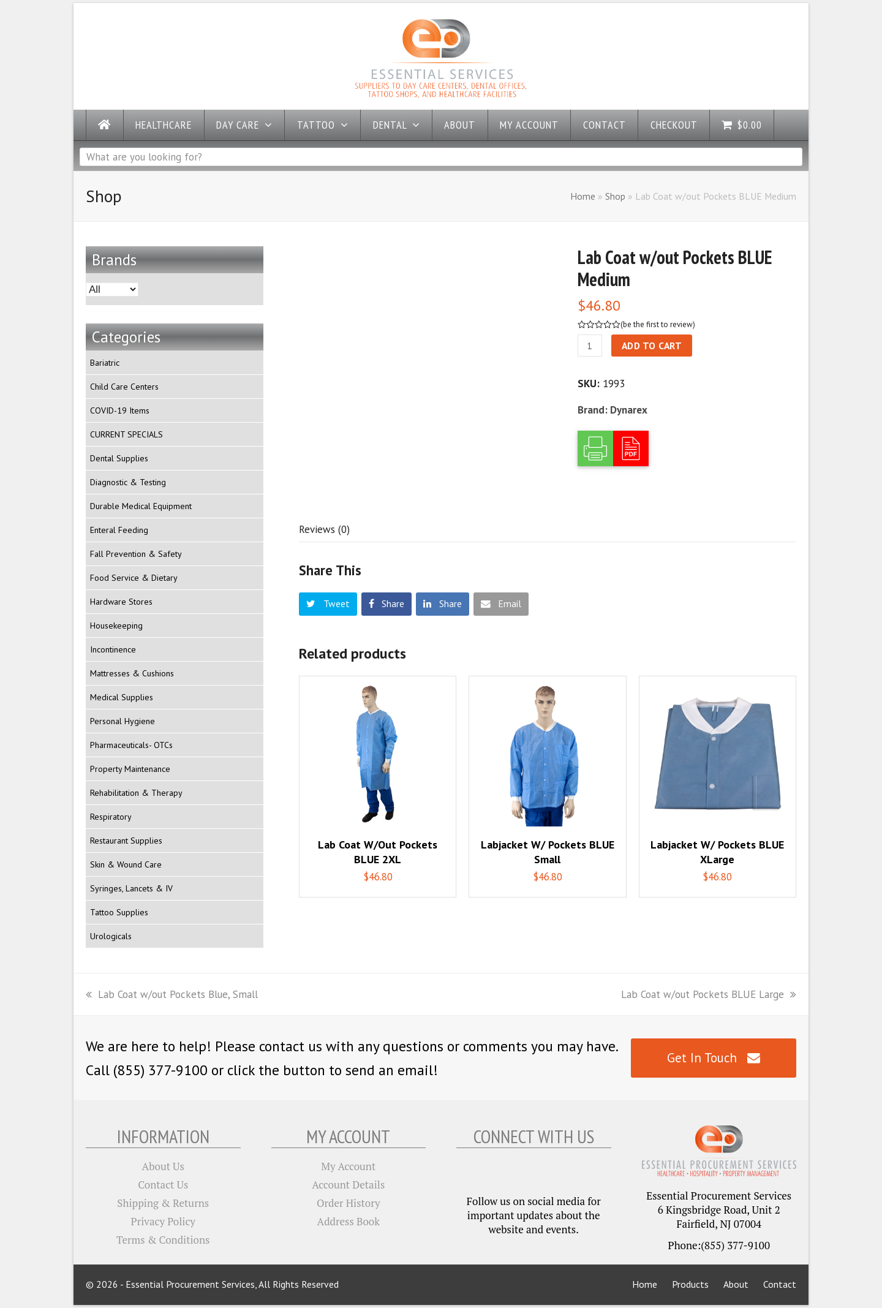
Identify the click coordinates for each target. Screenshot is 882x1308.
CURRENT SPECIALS (126, 434)
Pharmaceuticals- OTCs (131, 744)
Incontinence (113, 649)
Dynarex (628, 410)
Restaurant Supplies (126, 840)
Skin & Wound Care (126, 864)
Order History (348, 1203)
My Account (348, 1166)
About (735, 1284)
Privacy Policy (163, 1221)
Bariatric (104, 362)
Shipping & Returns (163, 1203)
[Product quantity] (590, 346)
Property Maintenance (130, 768)
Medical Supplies (121, 697)
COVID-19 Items (119, 410)
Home (582, 196)
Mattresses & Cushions (132, 673)
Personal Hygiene (122, 721)
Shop (615, 196)
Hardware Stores (121, 601)
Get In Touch (713, 1057)
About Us (163, 1166)
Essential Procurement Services (190, 1284)
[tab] (324, 529)
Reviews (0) (324, 529)
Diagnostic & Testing (128, 482)
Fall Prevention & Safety (136, 553)
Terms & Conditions (162, 1240)
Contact (779, 1284)
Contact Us (163, 1185)
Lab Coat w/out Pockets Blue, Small (172, 994)
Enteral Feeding (119, 529)
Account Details (348, 1185)
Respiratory (111, 816)
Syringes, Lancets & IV (131, 888)
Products (690, 1284)
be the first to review (658, 324)
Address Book (348, 1221)
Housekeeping (116, 625)
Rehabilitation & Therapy (136, 792)
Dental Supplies (119, 458)
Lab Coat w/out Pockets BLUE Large (708, 994)
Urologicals (111, 936)
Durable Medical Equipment (141, 506)
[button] (328, 604)
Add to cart (652, 345)
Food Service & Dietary (134, 577)
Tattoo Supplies (119, 912)
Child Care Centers (124, 386)
